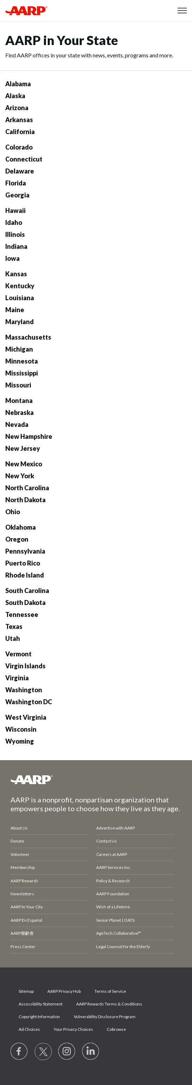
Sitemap (26, 991)
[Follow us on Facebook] (19, 1051)
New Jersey (22, 448)
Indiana (16, 246)
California (20, 131)
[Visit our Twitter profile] (43, 1051)
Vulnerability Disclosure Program (104, 1016)
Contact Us (106, 841)
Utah (12, 638)
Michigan (19, 349)
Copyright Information (39, 1016)
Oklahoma (20, 527)
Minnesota (21, 361)
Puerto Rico (22, 563)
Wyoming (19, 741)
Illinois (15, 234)
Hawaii (15, 210)
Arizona (16, 108)
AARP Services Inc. (113, 867)
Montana (19, 400)
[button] (182, 10)
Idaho (13, 222)
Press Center (23, 946)
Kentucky (19, 286)
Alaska (15, 96)
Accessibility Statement (40, 1004)
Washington (23, 690)
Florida (15, 183)
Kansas (16, 274)
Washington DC (28, 702)
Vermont (18, 654)
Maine (14, 310)
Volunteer (20, 854)
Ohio (12, 512)
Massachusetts (28, 337)
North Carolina (27, 488)
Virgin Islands (25, 666)
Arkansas (19, 120)
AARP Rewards (24, 880)
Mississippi (21, 373)
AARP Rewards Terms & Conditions (109, 1004)
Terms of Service (110, 991)
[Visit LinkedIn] (91, 1051)
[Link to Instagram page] (67, 1051)
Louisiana (19, 298)
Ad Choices (29, 1029)
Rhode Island (24, 575)
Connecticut (23, 159)
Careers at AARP (111, 854)
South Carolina (27, 590)
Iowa (12, 258)
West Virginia (25, 717)
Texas (13, 626)
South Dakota (25, 602)
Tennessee (21, 614)
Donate (17, 841)
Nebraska (19, 412)
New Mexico (23, 464)
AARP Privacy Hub (64, 991)
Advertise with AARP (115, 828)
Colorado (19, 147)
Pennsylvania (25, 551)
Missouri (18, 385)
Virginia (17, 678)
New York (19, 476)
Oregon (16, 539)
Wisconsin (21, 729)
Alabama (18, 84)
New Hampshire (28, 436)
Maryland (19, 322)
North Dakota (25, 500)
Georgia (17, 195)
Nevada (16, 424)
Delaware (19, 171)
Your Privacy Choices (73, 1029)
